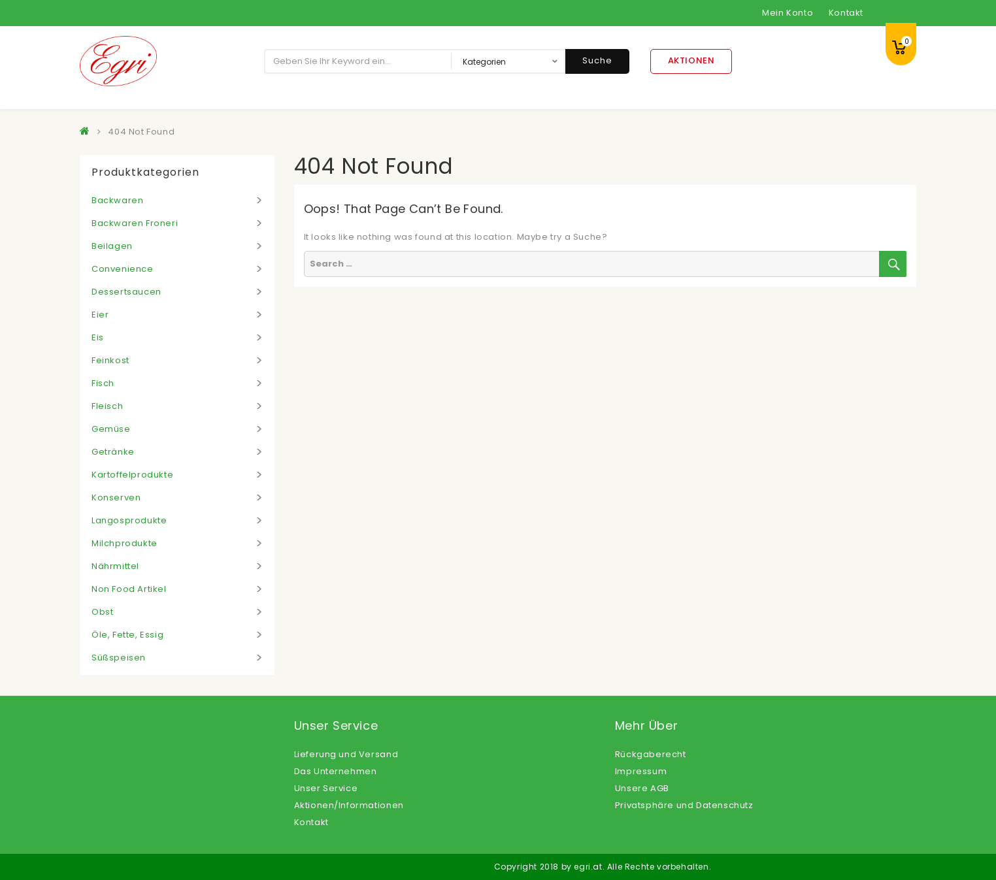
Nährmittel (115, 566)
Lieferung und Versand (346, 754)
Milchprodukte (124, 543)
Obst (102, 612)
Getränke (113, 452)
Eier (99, 314)
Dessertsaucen (126, 291)
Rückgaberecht (650, 754)
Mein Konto (787, 13)
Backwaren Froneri (134, 223)
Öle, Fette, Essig (127, 634)
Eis (97, 337)
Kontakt (846, 13)
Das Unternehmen (335, 771)
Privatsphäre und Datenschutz (684, 805)
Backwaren (117, 200)
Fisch (102, 383)
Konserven (116, 497)
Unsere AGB (642, 788)
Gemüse (111, 429)
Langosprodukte (129, 520)
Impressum (641, 771)
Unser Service (326, 788)
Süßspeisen (118, 657)
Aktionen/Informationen (349, 805)
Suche (597, 60)
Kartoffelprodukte (132, 474)
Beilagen (112, 246)
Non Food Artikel (129, 589)
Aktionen (691, 60)
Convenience (122, 269)
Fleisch (107, 406)
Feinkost (110, 360)
